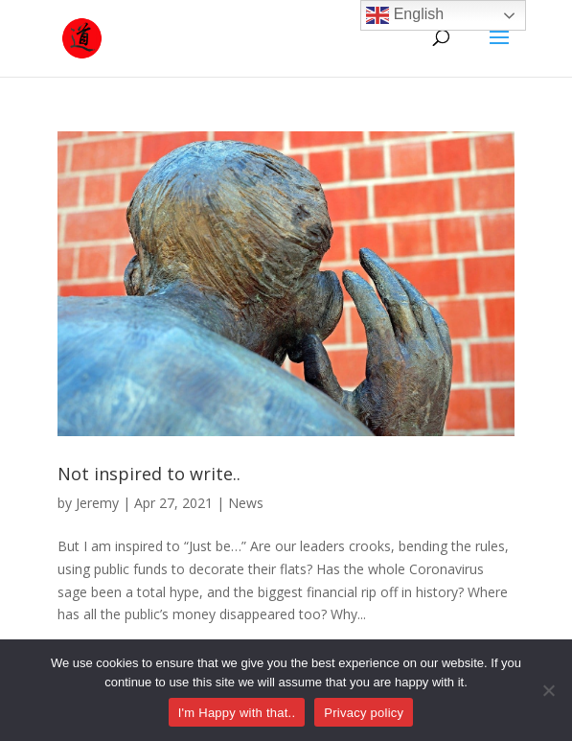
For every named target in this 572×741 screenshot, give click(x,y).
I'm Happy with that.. (237, 713)
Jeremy (97, 503)
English (405, 15)
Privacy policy (363, 713)
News (245, 503)
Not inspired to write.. (148, 473)
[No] (548, 690)
